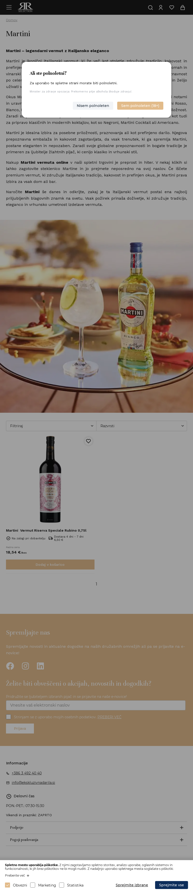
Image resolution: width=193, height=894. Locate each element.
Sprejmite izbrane (132, 885)
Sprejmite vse (171, 885)
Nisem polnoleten (93, 105)
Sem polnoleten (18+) (140, 105)
